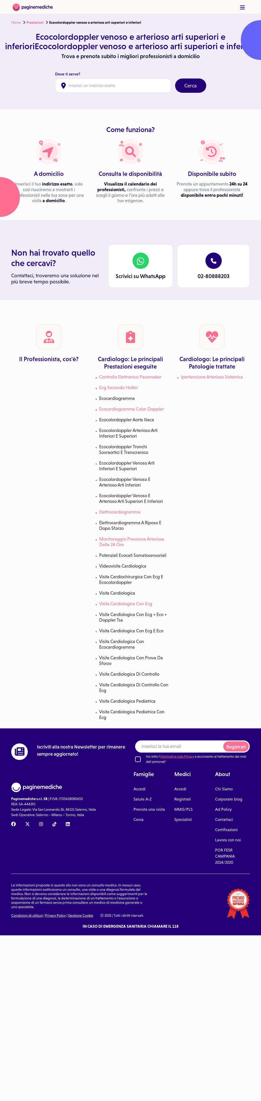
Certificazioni (226, 830)
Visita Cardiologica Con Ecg (125, 603)
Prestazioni (35, 22)
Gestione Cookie (80, 915)
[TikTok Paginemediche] (55, 824)
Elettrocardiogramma (119, 512)
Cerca (190, 85)
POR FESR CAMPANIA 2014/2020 (225, 856)
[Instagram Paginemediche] (41, 824)
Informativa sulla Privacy (177, 756)
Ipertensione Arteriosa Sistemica (212, 376)
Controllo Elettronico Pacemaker (130, 376)
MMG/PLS (183, 809)
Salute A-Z (143, 799)
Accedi (140, 789)
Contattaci (224, 819)
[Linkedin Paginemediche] (68, 824)
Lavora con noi (228, 840)
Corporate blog (228, 799)
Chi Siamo (224, 789)
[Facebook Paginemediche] (13, 824)
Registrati (236, 747)
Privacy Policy (55, 915)
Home (16, 22)
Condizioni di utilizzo (27, 915)
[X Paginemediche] (27, 824)
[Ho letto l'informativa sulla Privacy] (138, 759)
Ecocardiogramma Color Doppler (131, 409)
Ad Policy (223, 809)
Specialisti (183, 819)
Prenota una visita (149, 809)
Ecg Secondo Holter (118, 387)
